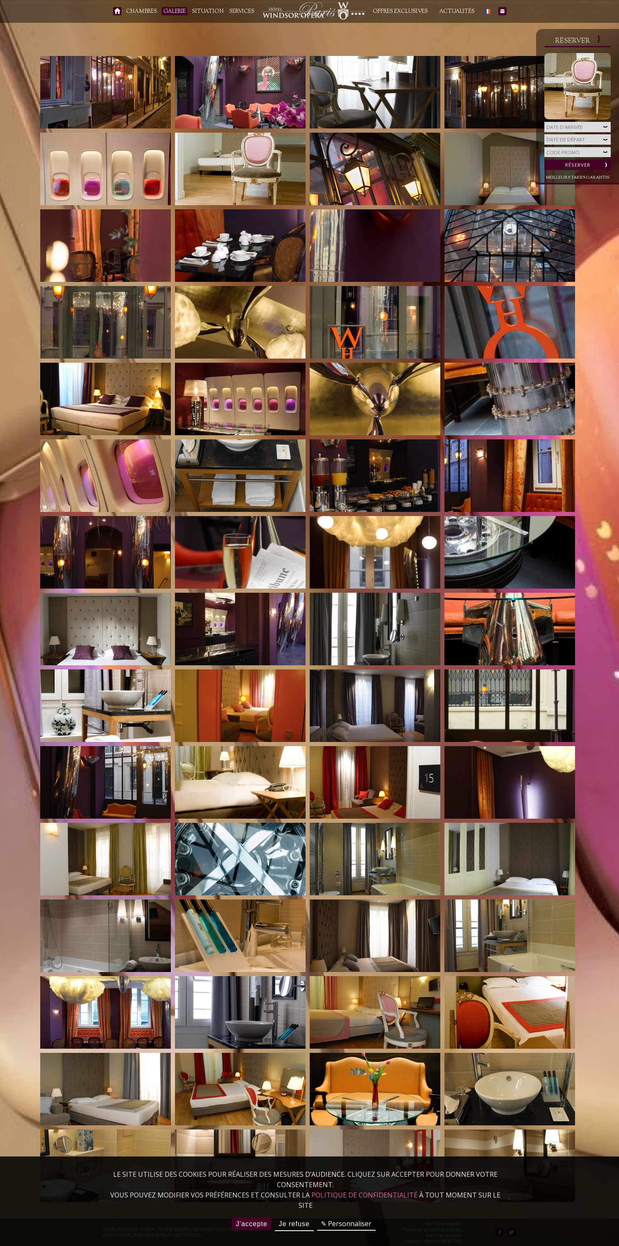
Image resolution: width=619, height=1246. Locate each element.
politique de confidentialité (364, 1195)
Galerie (174, 11)
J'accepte (251, 1223)
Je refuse (294, 1223)
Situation (207, 11)
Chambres (141, 11)
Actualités (457, 11)
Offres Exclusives (400, 11)
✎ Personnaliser (346, 1223)
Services (242, 11)
